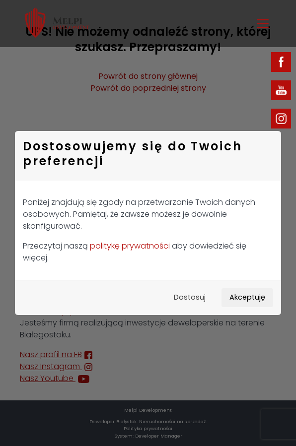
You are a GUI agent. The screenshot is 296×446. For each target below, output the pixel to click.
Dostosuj (190, 297)
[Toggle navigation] (262, 23)
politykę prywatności (130, 246)
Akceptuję (247, 297)
